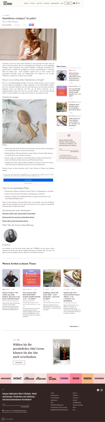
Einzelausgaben (77, 405)
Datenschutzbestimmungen (65, 156)
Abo (62, 3)
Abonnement (19, 362)
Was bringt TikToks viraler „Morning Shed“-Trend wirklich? (18, 213)
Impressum (52, 400)
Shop (68, 3)
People (32, 3)
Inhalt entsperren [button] (28, 180)
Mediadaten (53, 395)
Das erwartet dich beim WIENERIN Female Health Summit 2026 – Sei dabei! (75, 92)
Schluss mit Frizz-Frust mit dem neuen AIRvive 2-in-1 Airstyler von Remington (74, 122)
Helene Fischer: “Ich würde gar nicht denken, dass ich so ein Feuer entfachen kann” (75, 76)
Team (50, 393)
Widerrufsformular (55, 405)
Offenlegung (53, 398)
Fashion (46, 3)
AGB (50, 403)
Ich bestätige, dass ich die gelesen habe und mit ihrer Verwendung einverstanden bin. (68, 157)
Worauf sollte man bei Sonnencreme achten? (15, 221)
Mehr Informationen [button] (28, 183)
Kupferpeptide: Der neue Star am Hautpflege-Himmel (18, 217)
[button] (3, 419)
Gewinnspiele (55, 3)
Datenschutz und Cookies (57, 408)
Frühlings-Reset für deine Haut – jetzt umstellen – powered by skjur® (75, 107)
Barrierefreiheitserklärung (58, 410)
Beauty (26, 3)
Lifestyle (39, 3)
